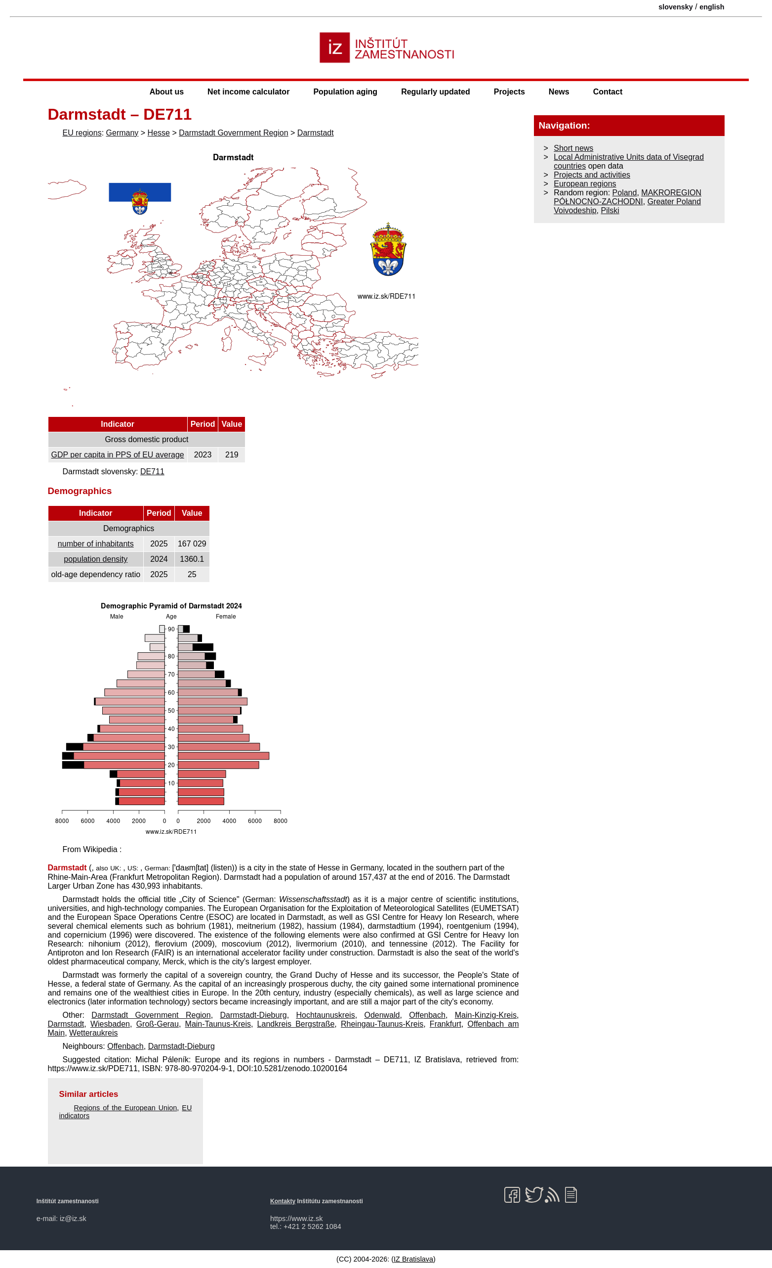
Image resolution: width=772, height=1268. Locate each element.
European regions (585, 184)
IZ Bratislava (413, 1259)
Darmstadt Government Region (233, 133)
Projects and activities (592, 175)
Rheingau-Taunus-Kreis (382, 1024)
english (711, 7)
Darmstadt (315, 133)
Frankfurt (445, 1024)
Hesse (159, 133)
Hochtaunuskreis (325, 1015)
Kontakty (282, 1201)
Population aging (345, 92)
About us (167, 92)
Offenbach (427, 1015)
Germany (122, 133)
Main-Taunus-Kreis (218, 1024)
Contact (608, 92)
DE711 (152, 471)
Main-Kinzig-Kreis (486, 1015)
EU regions (82, 133)
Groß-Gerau (157, 1024)
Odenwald (382, 1015)
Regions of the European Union (125, 1108)
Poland (624, 192)
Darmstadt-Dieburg (253, 1015)
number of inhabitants (96, 544)
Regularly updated (435, 92)
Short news (573, 148)
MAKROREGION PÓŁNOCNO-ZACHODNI (627, 197)
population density (95, 559)
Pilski (610, 210)
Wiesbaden (110, 1024)
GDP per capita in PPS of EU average (117, 455)
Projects (509, 92)
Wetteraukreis (93, 1033)
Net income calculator (248, 92)
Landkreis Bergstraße (296, 1024)
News (559, 92)
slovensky (675, 7)
